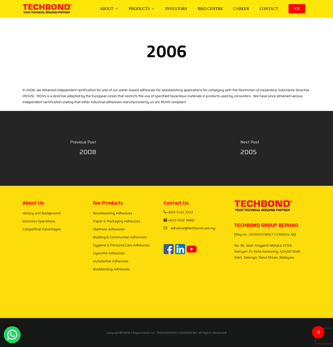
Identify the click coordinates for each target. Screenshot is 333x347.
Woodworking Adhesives (112, 213)
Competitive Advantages (41, 229)
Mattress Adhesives (109, 229)
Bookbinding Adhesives (111, 269)
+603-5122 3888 (179, 220)
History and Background (41, 213)
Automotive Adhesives (110, 261)
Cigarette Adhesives (109, 253)
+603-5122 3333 (178, 212)
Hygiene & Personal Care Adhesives (121, 245)
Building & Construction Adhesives (120, 237)
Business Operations (38, 221)
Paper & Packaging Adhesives (116, 221)
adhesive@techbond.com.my (189, 228)
